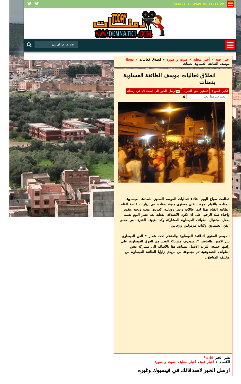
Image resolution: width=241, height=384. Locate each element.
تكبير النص (209, 91)
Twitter (27, 4)
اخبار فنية (197, 362)
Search (20, 45)
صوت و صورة (155, 362)
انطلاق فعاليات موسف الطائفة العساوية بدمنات (160, 78)
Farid (199, 358)
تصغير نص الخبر (185, 91)
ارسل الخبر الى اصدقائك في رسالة (142, 91)
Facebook (20, 4)
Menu (221, 45)
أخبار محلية (178, 362)
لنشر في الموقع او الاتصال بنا (221, 4)
